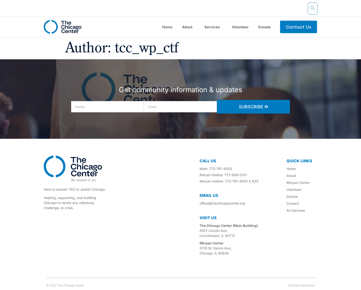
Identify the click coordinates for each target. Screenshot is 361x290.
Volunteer (240, 27)
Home (167, 27)
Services (213, 26)
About (188, 26)
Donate (265, 26)
